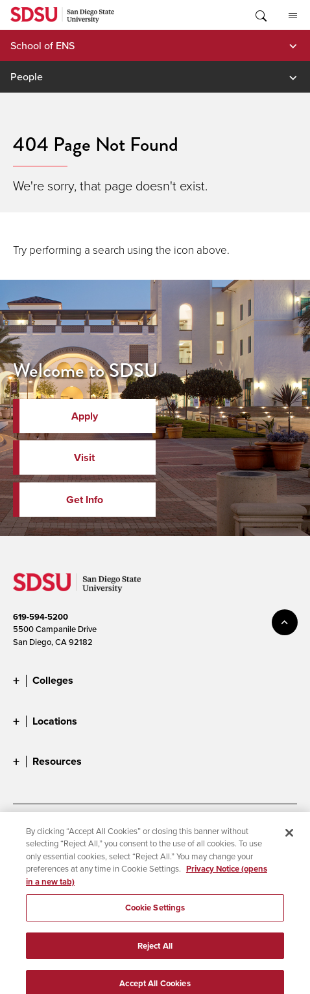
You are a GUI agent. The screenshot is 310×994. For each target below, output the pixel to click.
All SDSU (293, 15)
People (26, 76)
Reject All (155, 951)
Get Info (84, 499)
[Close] (289, 838)
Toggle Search (260, 15)
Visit (84, 457)
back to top (285, 622)
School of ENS (42, 45)
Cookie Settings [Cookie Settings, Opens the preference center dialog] (155, 913)
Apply (84, 416)
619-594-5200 (40, 617)
